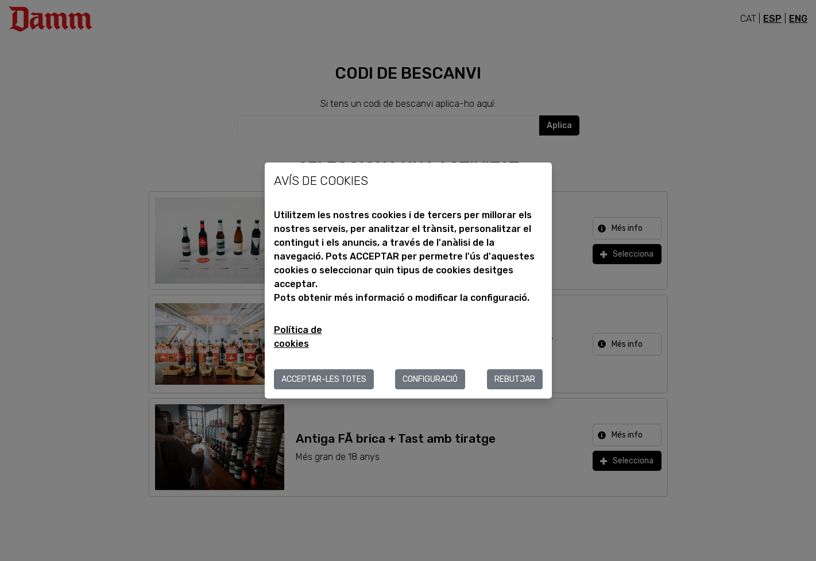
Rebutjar (514, 379)
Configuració (430, 379)
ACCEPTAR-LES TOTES (323, 379)
